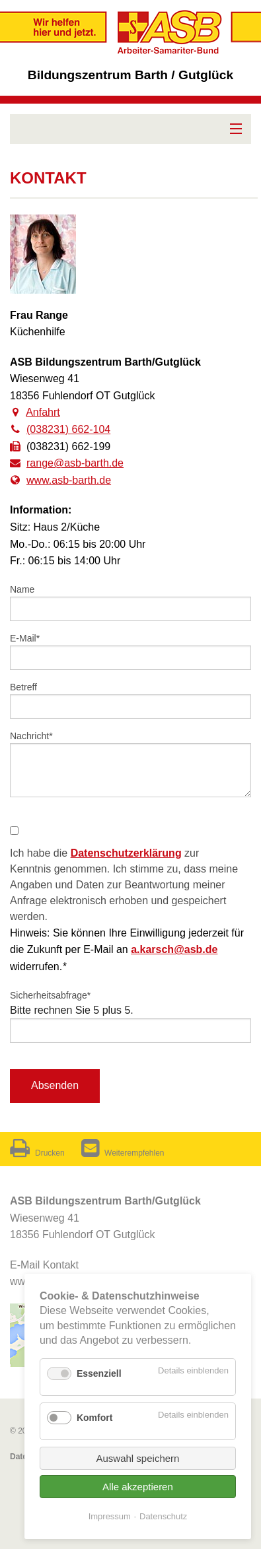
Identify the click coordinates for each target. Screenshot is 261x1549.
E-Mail (30, 637)
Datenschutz (163, 1516)
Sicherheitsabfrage (50, 995)
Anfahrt (43, 412)
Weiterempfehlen (123, 1153)
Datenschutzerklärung (126, 853)
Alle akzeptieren (137, 1486)
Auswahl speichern (138, 1458)
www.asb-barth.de (68, 480)
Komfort (94, 1417)
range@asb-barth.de (75, 463)
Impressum (110, 1516)
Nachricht (31, 735)
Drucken (37, 1153)
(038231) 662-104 (68, 429)
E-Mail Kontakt (44, 1264)
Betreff (23, 687)
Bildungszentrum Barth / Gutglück (130, 75)
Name (22, 589)
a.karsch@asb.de (174, 949)
